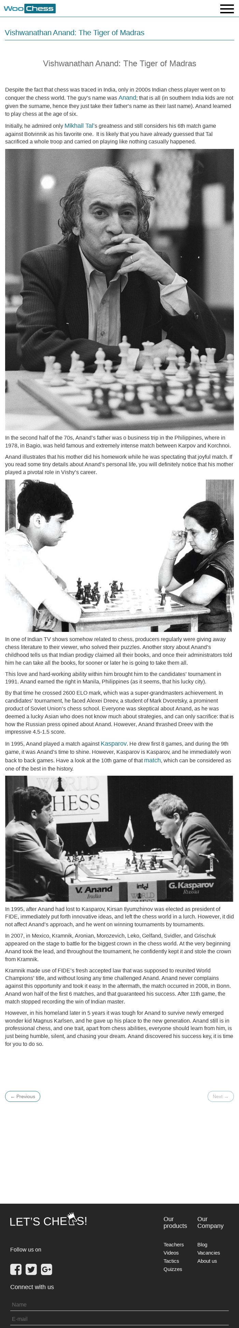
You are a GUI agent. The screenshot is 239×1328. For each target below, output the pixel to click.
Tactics (171, 1261)
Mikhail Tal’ (80, 125)
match (152, 760)
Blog (202, 1244)
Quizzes (173, 1269)
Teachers (174, 1244)
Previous (22, 1096)
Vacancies (208, 1253)
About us (207, 1261)
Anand (127, 97)
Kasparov (114, 743)
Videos (171, 1253)
